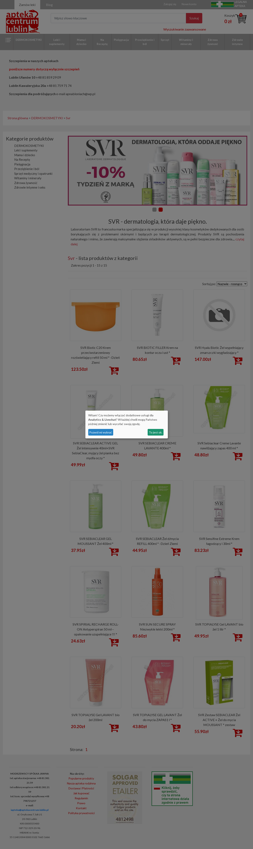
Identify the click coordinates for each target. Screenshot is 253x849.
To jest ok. (155, 432)
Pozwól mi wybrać (100, 432)
